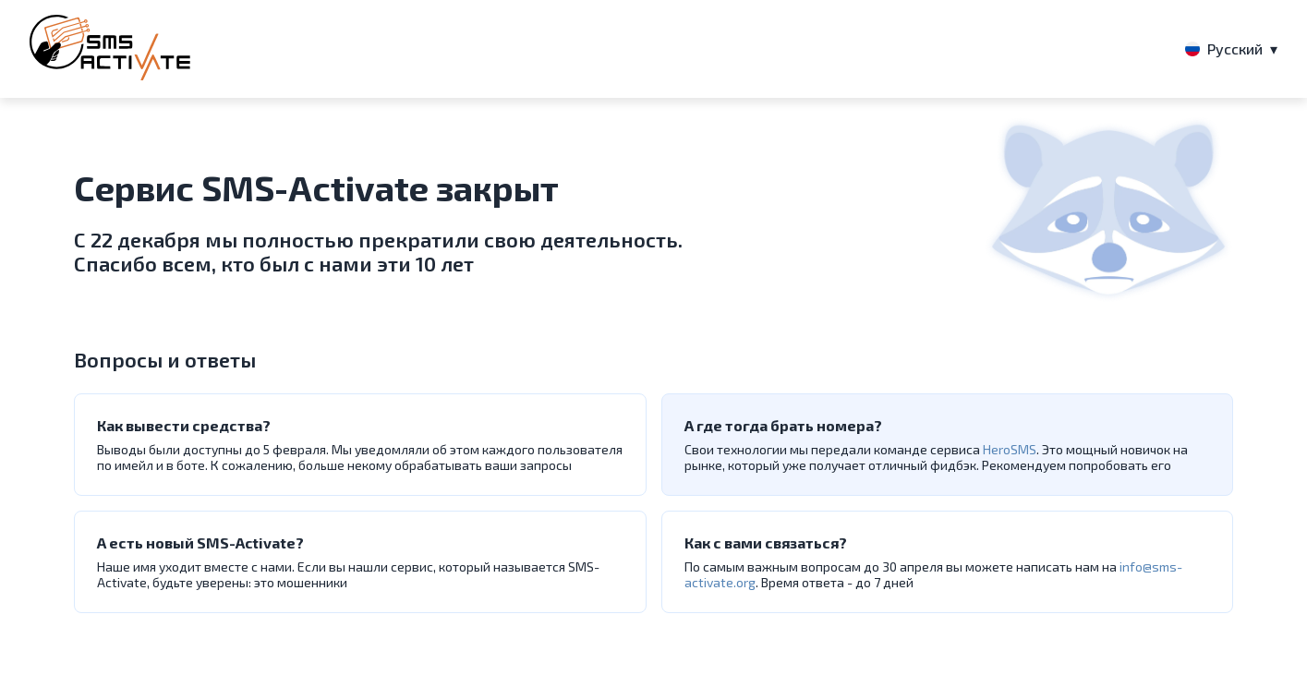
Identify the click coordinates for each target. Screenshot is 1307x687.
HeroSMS (1009, 449)
